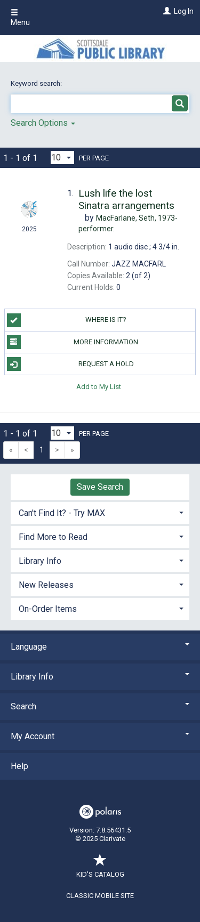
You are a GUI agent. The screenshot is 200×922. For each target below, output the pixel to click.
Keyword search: (37, 83)
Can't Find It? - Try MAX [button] (62, 513)
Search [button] (100, 706)
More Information (73, 342)
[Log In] (166, 11)
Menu (20, 18)
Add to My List (98, 386)
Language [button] (100, 647)
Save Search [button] (100, 487)
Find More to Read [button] (53, 537)
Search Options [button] (43, 123)
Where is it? (67, 320)
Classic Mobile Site (100, 896)
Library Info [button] (40, 561)
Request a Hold (70, 364)
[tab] (100, 512)
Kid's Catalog (100, 869)
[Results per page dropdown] (62, 157)
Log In (184, 11)
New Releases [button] (46, 585)
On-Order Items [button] (48, 609)
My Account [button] (100, 736)
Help (19, 766)
